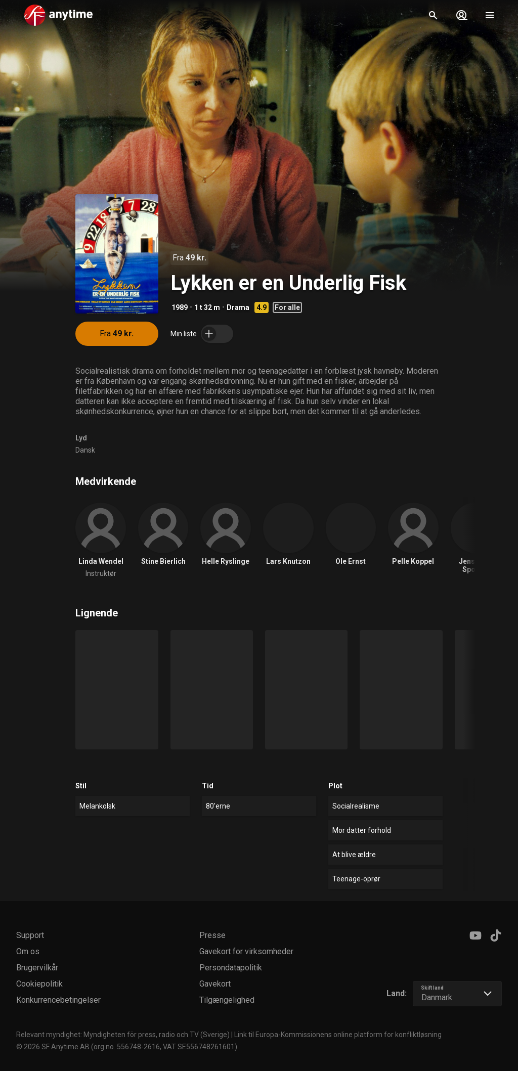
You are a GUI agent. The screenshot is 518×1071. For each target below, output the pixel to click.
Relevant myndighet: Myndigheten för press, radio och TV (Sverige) (123, 1035)
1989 (179, 307)
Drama (238, 307)
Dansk (85, 450)
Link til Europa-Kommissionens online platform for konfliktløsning (338, 1035)
